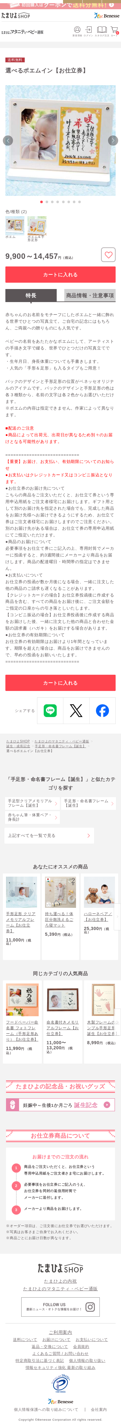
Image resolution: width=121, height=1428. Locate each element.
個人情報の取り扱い (87, 1360)
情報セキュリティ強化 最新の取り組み (61, 1367)
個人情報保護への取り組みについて (46, 1409)
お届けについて (56, 1339)
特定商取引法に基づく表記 (40, 1360)
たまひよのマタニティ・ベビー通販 (62, 741)
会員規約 (81, 1346)
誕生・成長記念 (18, 746)
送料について (25, 1339)
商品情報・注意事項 (90, 295)
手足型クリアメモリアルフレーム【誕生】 (30, 803)
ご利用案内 (60, 1332)
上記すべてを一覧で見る (32, 835)
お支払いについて (92, 1339)
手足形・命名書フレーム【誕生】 (60, 746)
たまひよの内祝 (60, 1281)
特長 (31, 295)
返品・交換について (50, 1346)
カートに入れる (60, 274)
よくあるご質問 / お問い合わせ (60, 1353)
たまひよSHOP (18, 741)
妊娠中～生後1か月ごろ (60, 1105)
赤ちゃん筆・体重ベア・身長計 (30, 817)
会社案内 (99, 1409)
